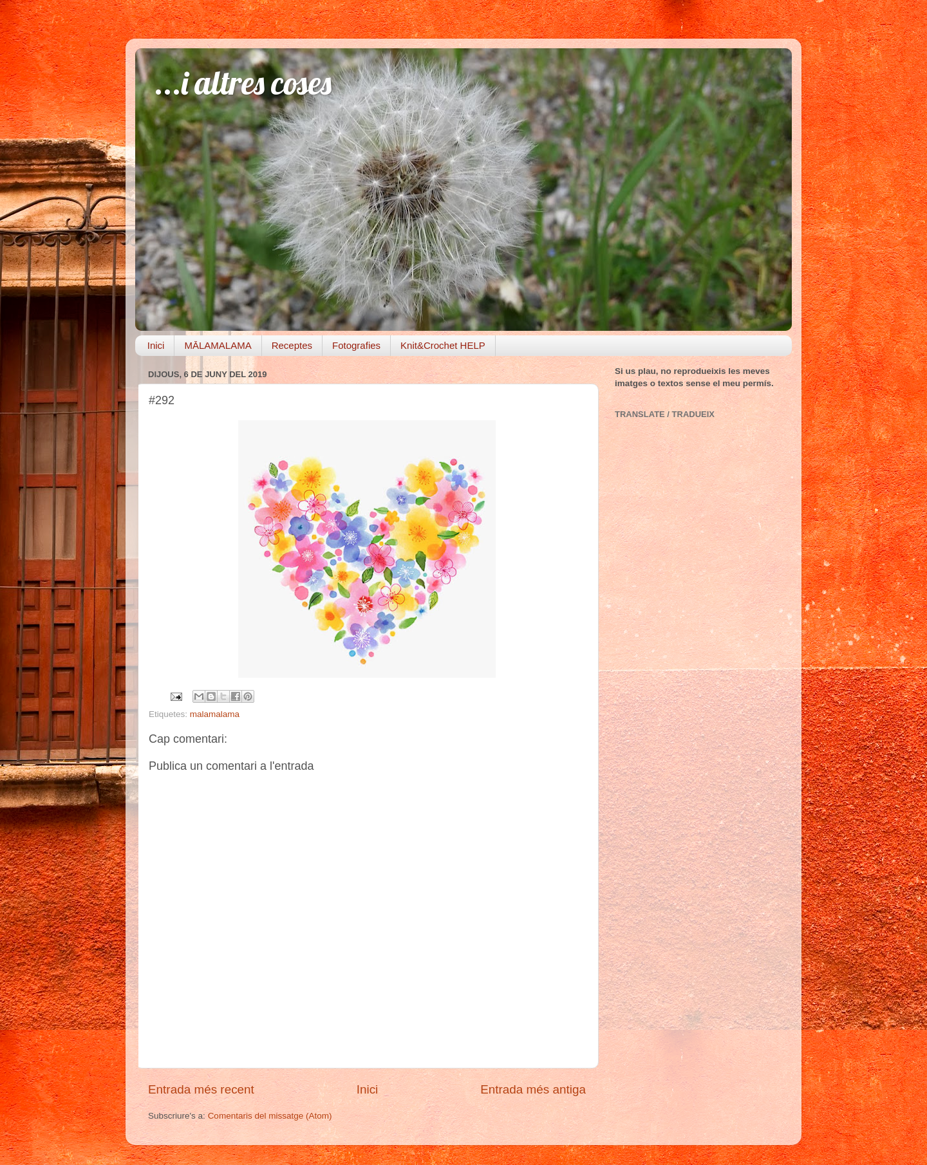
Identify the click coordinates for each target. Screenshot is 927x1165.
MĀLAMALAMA (217, 345)
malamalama (214, 714)
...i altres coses (243, 82)
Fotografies (356, 345)
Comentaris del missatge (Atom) (270, 1116)
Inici (156, 345)
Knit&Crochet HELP (442, 345)
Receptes (292, 345)
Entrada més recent (201, 1089)
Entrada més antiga (533, 1089)
